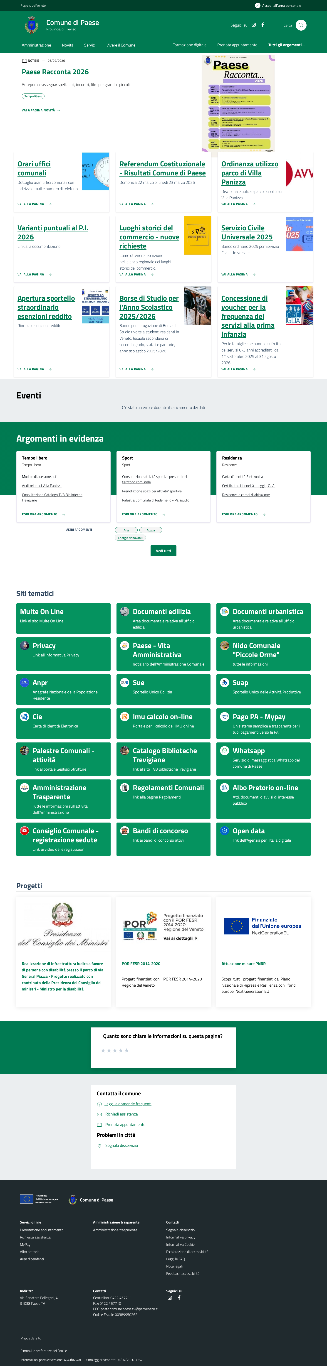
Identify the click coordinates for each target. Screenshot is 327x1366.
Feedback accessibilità (182, 1273)
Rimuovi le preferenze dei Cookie (43, 1350)
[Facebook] (260, 25)
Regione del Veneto (33, 5)
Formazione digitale (189, 45)
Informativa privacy (180, 1237)
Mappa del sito (30, 1338)
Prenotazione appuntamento (41, 1230)
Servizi (90, 45)
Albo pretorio (29, 1251)
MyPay (25, 1244)
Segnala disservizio (180, 1230)
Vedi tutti (163, 550)
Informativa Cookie (180, 1244)
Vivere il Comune (121, 45)
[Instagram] (251, 25)
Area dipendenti (32, 1259)
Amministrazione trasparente (115, 1230)
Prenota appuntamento (237, 45)
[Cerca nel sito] (301, 25)
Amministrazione (36, 45)
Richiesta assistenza (35, 1237)
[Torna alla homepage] (93, 1199)
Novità (67, 45)
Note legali (174, 1266)
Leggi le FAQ (175, 1259)
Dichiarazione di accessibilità (187, 1251)
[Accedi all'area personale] (280, 5)
